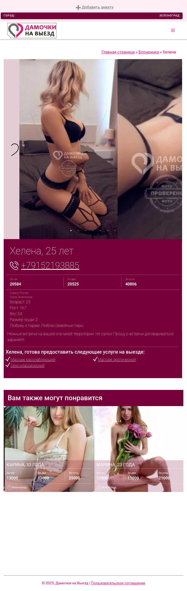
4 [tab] (93, 230)
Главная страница (118, 52)
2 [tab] (78, 230)
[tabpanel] (11, 149)
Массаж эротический (117, 359)
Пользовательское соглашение (118, 583)
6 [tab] (107, 230)
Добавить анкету (94, 7)
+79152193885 (50, 265)
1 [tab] (70, 230)
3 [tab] (85, 230)
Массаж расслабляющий (33, 359)
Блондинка (148, 52)
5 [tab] (100, 230)
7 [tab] (115, 230)
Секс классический (27, 365)
